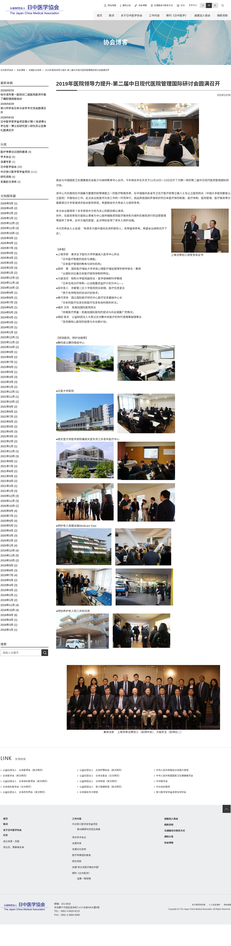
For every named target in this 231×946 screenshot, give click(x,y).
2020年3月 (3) (9, 535)
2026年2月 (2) (9, 213)
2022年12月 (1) (10, 391)
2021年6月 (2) (9, 471)
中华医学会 (162, 781)
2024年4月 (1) (9, 317)
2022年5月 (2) (9, 426)
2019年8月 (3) (9, 570)
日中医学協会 (9, 166)
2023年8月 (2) (9, 357)
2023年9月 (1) (9, 352)
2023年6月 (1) (9, 367)
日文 (183, 5)
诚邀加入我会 (202, 15)
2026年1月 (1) (9, 218)
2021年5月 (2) (9, 476)
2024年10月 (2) (10, 287)
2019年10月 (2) (10, 560)
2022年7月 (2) (9, 416)
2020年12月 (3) (10, 495)
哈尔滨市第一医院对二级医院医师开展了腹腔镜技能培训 (25, 94)
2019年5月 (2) (9, 580)
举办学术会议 (79, 837)
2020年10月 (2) (10, 505)
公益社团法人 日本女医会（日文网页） (100, 775)
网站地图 (112, 5)
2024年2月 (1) (9, 327)
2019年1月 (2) (9, 600)
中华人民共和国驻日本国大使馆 (172, 770)
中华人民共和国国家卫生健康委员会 (174, 775)
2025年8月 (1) (9, 243)
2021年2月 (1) (9, 485)
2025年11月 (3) (10, 228)
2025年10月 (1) (10, 233)
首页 (99, 15)
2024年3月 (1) (9, 322)
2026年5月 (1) (9, 203)
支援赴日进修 (9, 181)
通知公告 (126, 5)
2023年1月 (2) (9, 386)
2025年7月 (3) (9, 248)
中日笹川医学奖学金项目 (15, 171)
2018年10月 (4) (10, 610)
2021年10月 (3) (10, 456)
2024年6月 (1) (9, 307)
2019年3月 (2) (9, 590)
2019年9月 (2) (9, 565)
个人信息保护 (214, 905)
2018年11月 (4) (10, 605)
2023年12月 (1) (10, 337)
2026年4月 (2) (9, 208)
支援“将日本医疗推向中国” (85, 867)
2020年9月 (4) (9, 510)
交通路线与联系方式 (163, 5)
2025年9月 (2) (9, 238)
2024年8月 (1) (9, 297)
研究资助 (6, 176)
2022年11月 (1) (10, 396)
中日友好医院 (163, 786)
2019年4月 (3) (9, 585)
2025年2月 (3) (9, 267)
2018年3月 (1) (9, 624)
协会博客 (142, 5)
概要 (5, 835)
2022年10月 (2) (10, 401)
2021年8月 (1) (9, 461)
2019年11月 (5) (10, 555)
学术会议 (6, 156)
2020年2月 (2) (9, 540)
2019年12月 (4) (10, 550)
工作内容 (154, 15)
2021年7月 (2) (9, 466)
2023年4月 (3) (9, 376)
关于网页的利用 (198, 905)
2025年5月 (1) (9, 253)
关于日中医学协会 (131, 15)
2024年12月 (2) (10, 277)
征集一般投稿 (84, 878)
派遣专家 (6, 161)
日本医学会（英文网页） (15, 775)
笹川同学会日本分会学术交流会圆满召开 (25, 108)
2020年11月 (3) (10, 500)
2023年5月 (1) (9, 371)
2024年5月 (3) (9, 312)
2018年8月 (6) (9, 615)
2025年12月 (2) (10, 223)
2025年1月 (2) (9, 272)
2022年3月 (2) (9, 436)
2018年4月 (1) (9, 619)
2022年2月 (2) (9, 441)
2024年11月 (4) (10, 282)
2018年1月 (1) (9, 629)
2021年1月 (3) (9, 490)
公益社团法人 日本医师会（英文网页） (23, 770)
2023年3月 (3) (9, 381)
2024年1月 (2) (9, 332)
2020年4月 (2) (9, 530)
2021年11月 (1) (10, 451)
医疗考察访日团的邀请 (14, 151)
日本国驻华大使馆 (89, 792)
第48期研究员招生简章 (88, 829)
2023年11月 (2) (10, 342)
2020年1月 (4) (9, 545)
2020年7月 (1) (9, 515)
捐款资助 (222, 15)
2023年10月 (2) (10, 347)
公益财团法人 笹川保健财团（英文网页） (101, 786)
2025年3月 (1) (9, 262)
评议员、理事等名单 (13, 847)
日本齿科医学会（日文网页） (18, 786)
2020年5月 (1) (9, 525)
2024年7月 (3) (9, 302)
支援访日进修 (79, 849)
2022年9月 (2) (9, 406)
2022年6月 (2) (9, 421)
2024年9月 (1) (9, 292)
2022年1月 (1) (9, 446)
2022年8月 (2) (9, 411)
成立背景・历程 (11, 841)
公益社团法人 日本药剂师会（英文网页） (25, 792)
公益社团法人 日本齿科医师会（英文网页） (26, 781)
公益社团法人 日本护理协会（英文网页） (101, 770)
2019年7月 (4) (9, 575)
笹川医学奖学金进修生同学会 (171, 792)
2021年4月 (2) (9, 480)
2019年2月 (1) (9, 595)
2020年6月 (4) (9, 520)
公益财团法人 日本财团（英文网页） (99, 781)
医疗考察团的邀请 (81, 855)
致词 (111, 15)
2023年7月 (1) (9, 362)
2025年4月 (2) (9, 257)
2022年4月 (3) (9, 431)
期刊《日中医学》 (177, 15)
